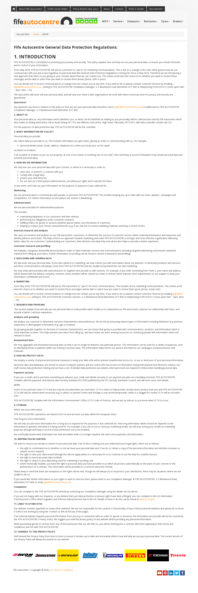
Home (13, 9)
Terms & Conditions (63, 569)
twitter (176, 572)
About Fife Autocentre (30, 8)
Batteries (150, 21)
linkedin (170, 572)
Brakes (178, 21)
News (107, 8)
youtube (159, 572)
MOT (106, 21)
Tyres (165, 21)
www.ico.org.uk (147, 499)
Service (118, 21)
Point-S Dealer (136, 8)
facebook (182, 572)
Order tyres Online (57, 8)
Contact (119, 8)
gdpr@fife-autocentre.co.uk (27, 86)
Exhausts (133, 21)
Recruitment (155, 8)
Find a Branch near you (85, 8)
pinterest (165, 572)
